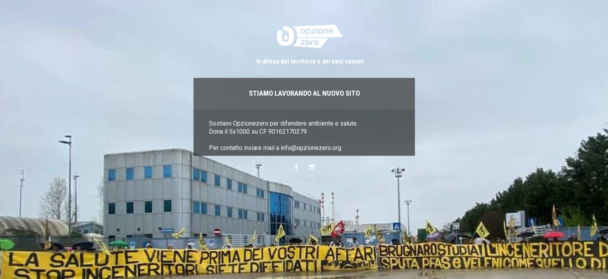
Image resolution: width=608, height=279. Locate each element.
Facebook (296, 167)
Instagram (312, 167)
